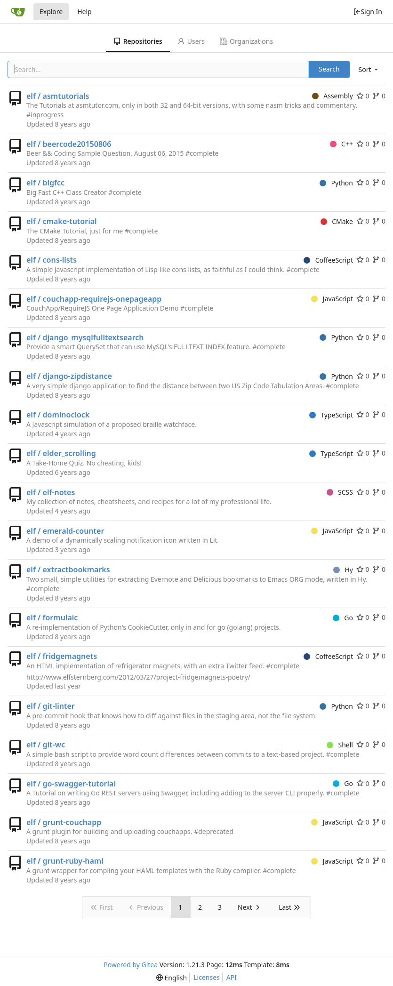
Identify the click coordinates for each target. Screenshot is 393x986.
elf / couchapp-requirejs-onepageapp (93, 299)
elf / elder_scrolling (61, 453)
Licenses (206, 977)
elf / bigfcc (45, 182)
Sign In (367, 11)
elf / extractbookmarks (68, 569)
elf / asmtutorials (57, 96)
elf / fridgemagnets (61, 656)
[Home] (18, 11)
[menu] (369, 69)
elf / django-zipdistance (69, 376)
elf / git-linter (50, 706)
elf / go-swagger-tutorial (71, 783)
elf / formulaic (52, 617)
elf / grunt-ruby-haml (65, 861)
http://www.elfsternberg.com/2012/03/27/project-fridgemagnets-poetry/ (138, 677)
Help (84, 11)
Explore (51, 11)
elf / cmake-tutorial (61, 221)
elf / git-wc (45, 744)
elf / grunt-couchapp (63, 822)
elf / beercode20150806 (68, 144)
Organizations (246, 41)
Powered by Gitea (131, 964)
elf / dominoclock (57, 414)
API (231, 977)
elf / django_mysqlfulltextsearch (85, 337)
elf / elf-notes (50, 492)
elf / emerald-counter (65, 531)
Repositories (137, 41)
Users (191, 41)
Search (329, 68)
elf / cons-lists (51, 260)
